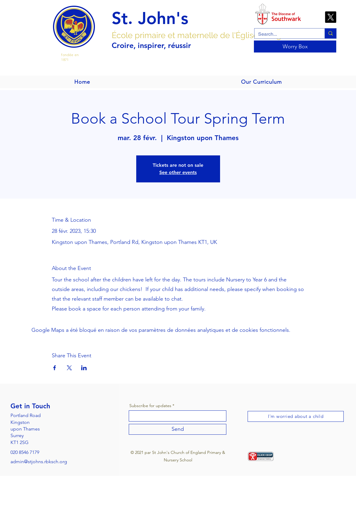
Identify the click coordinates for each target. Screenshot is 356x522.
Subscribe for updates (150, 406)
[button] (261, 82)
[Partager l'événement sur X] (69, 367)
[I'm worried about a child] (296, 416)
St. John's (150, 18)
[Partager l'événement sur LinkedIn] (84, 367)
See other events (178, 172)
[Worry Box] (295, 46)
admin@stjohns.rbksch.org (38, 461)
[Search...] (285, 34)
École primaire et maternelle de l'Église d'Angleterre (209, 35)
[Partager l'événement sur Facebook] (54, 367)
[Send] (177, 429)
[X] (330, 17)
